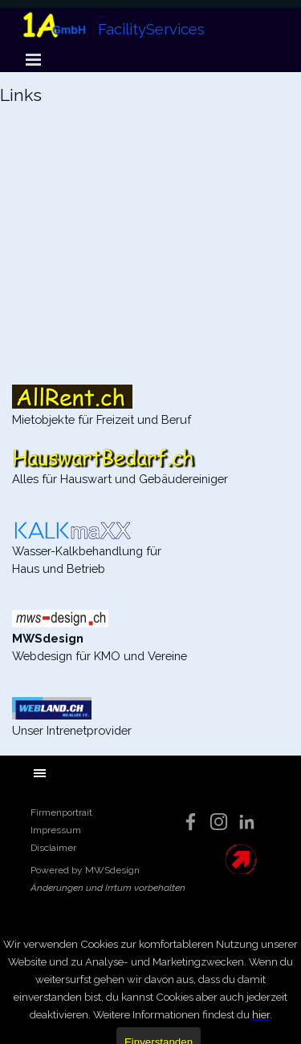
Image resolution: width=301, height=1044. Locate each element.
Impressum (56, 830)
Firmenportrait (61, 812)
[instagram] (219, 822)
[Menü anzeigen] (33, 59)
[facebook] (191, 822)
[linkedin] (247, 822)
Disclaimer (53, 847)
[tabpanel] (150, 109)
